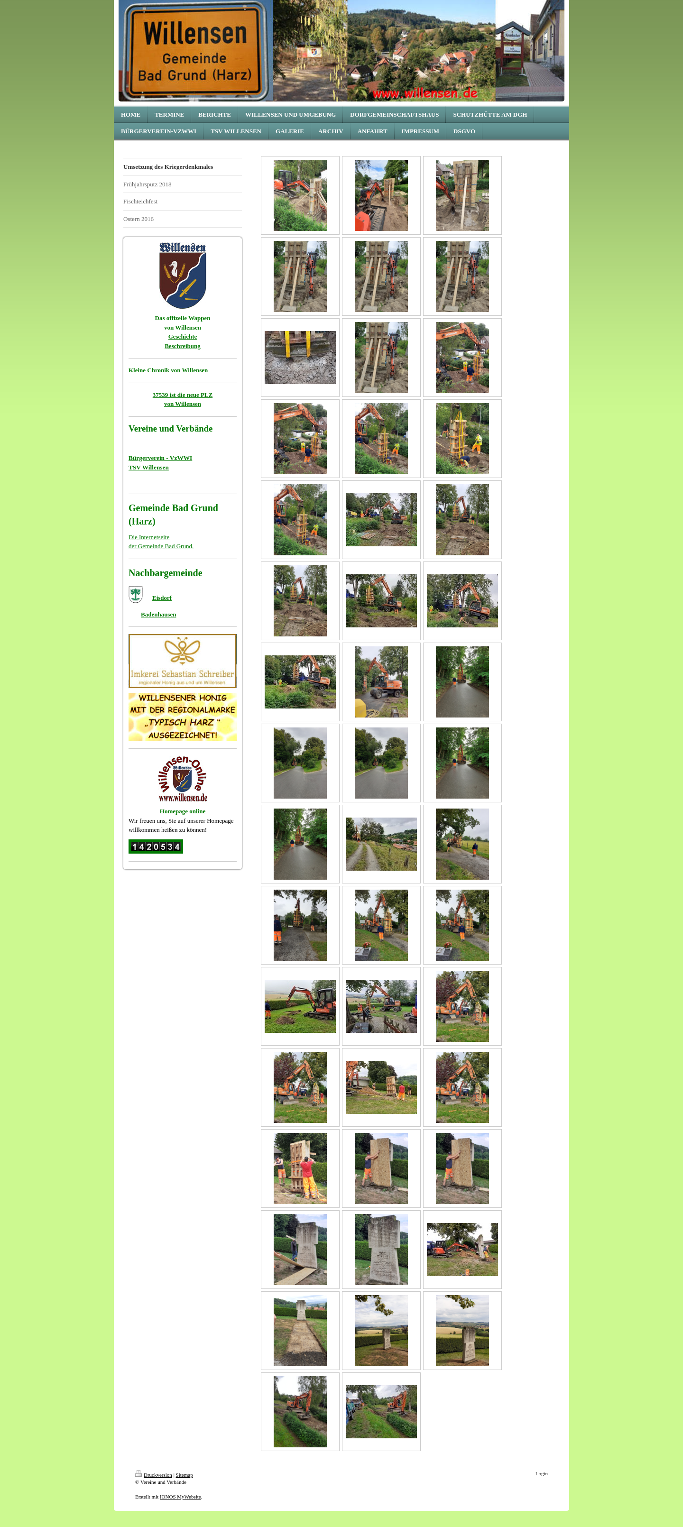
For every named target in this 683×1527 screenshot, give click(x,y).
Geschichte (182, 336)
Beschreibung (183, 346)
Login (541, 1473)
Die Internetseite (149, 537)
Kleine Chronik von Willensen (168, 370)
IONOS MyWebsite (180, 1496)
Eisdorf (162, 597)
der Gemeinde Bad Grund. (161, 546)
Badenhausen (158, 614)
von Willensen (182, 403)
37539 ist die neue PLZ (182, 394)
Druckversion (153, 1475)
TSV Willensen (149, 467)
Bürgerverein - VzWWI (160, 457)
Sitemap (184, 1475)
